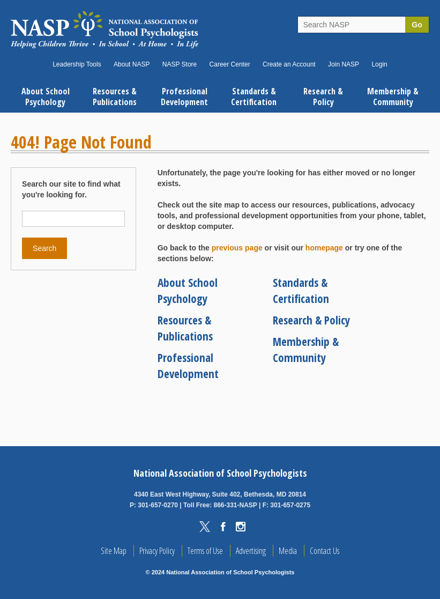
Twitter (204, 526)
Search (44, 248)
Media (288, 551)
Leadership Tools (77, 64)
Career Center (230, 64)
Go (417, 24)
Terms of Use (205, 551)
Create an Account (289, 64)
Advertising (251, 551)
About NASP (132, 64)
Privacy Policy (157, 551)
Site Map (113, 551)
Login (379, 64)
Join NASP (343, 64)
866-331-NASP (235, 505)
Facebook (223, 526)
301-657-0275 (290, 505)
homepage (324, 247)
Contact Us (324, 551)
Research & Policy (311, 320)
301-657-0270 (158, 505)
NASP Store (179, 64)
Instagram (240, 526)
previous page (237, 247)
